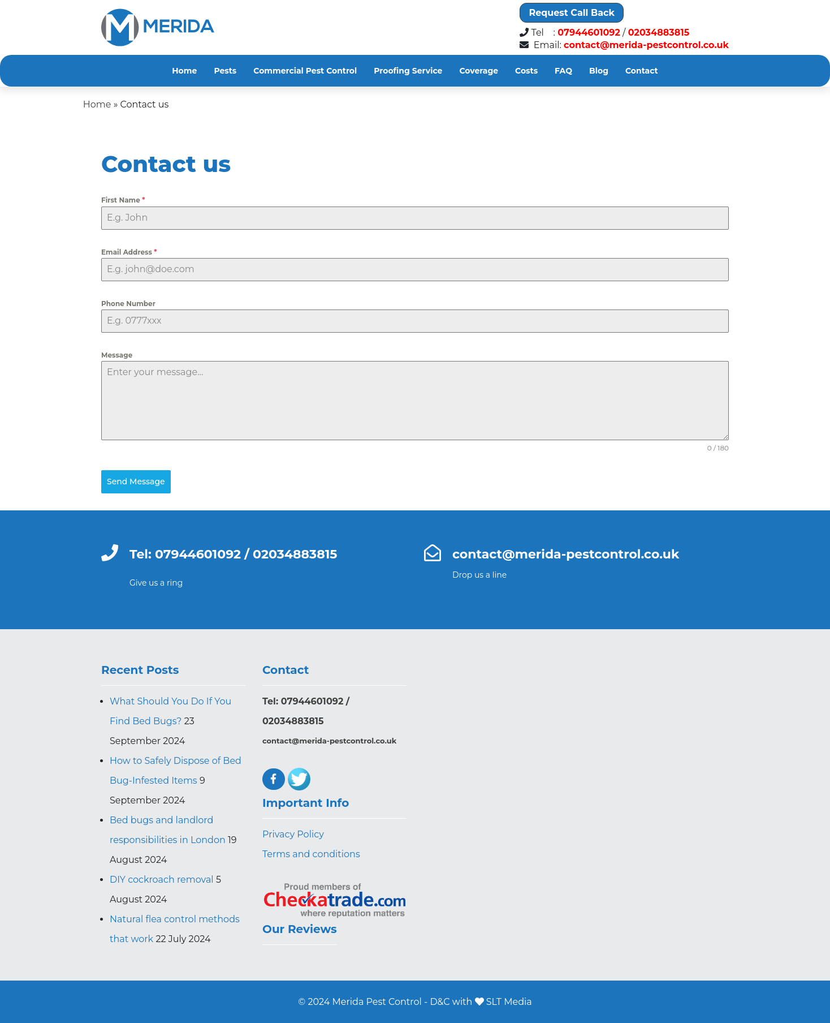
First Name (123, 200)
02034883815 (659, 32)
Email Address (129, 252)
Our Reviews (299, 929)
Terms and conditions (311, 854)
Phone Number (128, 303)
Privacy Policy (293, 834)
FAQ (563, 71)
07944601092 (588, 32)
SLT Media (509, 1001)
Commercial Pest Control (305, 71)
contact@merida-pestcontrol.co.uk (646, 45)
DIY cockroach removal (162, 879)
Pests (225, 71)
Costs (526, 71)
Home (184, 71)
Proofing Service (408, 71)
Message (116, 355)
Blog (598, 71)
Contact (641, 71)
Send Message (136, 481)
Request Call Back (572, 12)
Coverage (478, 71)
